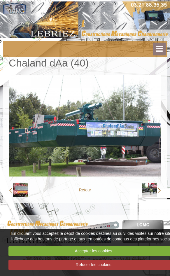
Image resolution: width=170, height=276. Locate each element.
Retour (85, 190)
